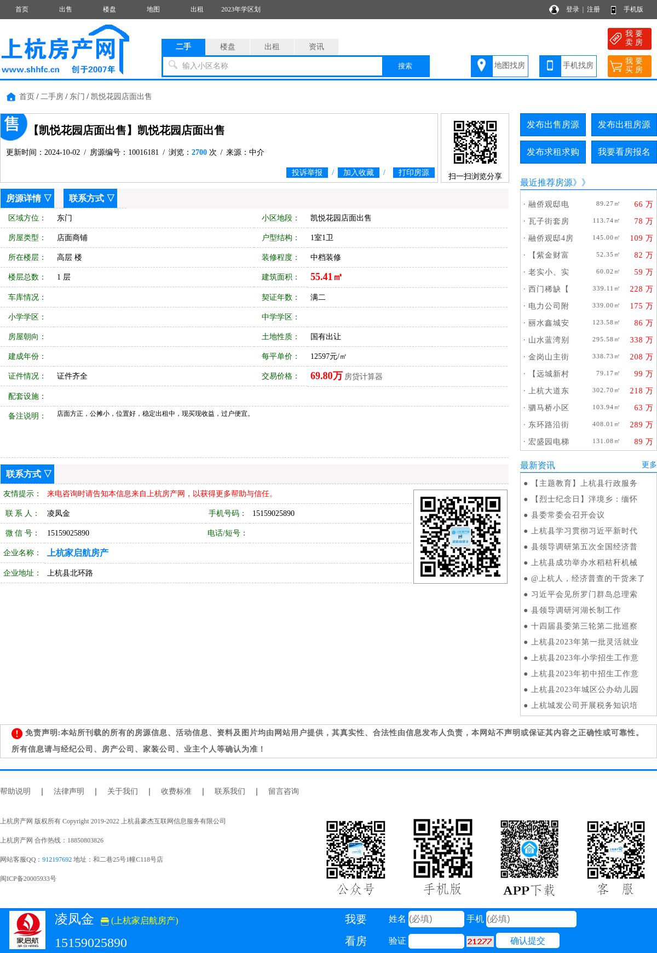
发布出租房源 (624, 124)
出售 (65, 9)
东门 (77, 96)
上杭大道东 (548, 391)
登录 (572, 9)
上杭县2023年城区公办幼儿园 (585, 689)
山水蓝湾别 (548, 340)
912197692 (57, 859)
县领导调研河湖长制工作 (576, 610)
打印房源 (414, 172)
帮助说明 (15, 791)
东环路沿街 (548, 425)
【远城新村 (548, 374)
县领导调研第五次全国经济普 (584, 547)
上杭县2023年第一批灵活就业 (585, 642)
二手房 (52, 96)
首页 (21, 9)
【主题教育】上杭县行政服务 (584, 483)
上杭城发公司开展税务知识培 (584, 705)
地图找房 (509, 65)
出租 (197, 9)
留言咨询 (283, 791)
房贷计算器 (363, 377)
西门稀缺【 (548, 289)
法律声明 (69, 791)
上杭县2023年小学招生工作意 (585, 658)
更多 (649, 465)
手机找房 (578, 65)
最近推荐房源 (546, 182)
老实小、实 (548, 272)
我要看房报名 (624, 151)
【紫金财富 (548, 255)
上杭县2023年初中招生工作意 (585, 674)
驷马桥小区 (548, 408)
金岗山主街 (548, 357)
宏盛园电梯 (548, 442)
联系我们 (230, 791)
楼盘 (109, 9)
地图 (153, 9)
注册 (593, 9)
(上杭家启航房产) (139, 920)
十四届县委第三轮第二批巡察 (584, 626)
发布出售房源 (553, 124)
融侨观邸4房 (551, 238)
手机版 (633, 9)
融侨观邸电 (548, 204)
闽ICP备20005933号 (28, 878)
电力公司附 (548, 306)
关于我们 (122, 791)
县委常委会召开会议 (568, 515)
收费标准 (176, 791)
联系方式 (86, 198)
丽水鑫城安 (548, 323)
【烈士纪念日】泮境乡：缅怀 (584, 499)
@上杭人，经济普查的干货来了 (588, 578)
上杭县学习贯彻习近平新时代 (584, 531)
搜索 (405, 66)
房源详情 (23, 198)
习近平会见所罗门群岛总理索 (584, 594)
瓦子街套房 (548, 221)
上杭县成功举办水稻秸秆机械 (584, 563)
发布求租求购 (553, 151)
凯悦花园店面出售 (121, 96)
